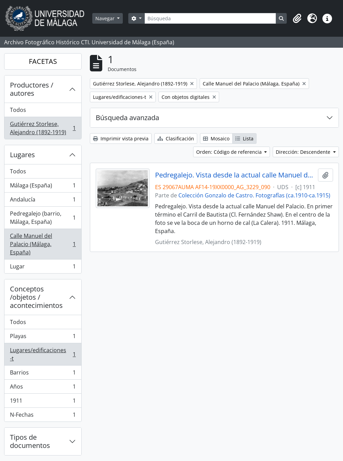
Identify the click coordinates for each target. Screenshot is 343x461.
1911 (43, 402)
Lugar (43, 267)
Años (43, 388)
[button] (297, 18)
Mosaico (216, 138)
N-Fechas (43, 416)
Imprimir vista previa (121, 138)
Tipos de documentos (30, 441)
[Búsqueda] (210, 18)
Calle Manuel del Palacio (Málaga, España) (43, 244)
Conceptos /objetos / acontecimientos (36, 297)
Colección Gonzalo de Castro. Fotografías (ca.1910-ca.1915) (254, 195)
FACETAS (43, 61)
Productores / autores (31, 89)
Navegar (105, 18)
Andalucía (43, 201)
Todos (18, 110)
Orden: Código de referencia (229, 152)
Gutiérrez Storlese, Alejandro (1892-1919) (43, 128)
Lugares (22, 154)
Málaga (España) (43, 187)
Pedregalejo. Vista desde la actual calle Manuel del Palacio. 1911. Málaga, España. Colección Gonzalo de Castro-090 (235, 175)
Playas (43, 337)
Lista (244, 138)
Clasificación (175, 138)
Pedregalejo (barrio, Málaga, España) (43, 218)
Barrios (43, 374)
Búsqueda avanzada (127, 117)
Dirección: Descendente (304, 152)
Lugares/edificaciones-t (43, 354)
